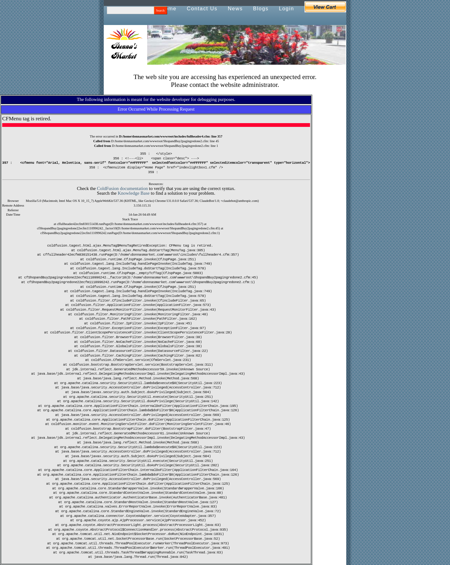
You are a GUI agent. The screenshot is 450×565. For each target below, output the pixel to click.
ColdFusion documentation (122, 188)
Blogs (261, 8)
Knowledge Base (134, 193)
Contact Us (202, 8)
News (235, 8)
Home (169, 8)
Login (286, 8)
